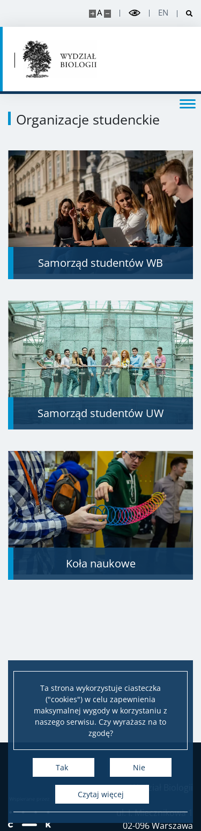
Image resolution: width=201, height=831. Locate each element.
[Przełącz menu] (187, 103)
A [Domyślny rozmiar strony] (99, 13)
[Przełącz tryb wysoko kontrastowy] (134, 13)
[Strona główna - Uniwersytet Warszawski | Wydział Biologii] (60, 59)
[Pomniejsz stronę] (107, 14)
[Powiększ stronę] (92, 14)
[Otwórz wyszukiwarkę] (185, 13)
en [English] (163, 13)
